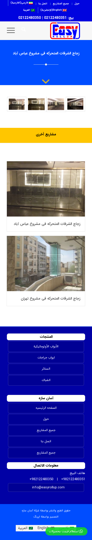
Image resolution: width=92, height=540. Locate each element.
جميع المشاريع (61, 4)
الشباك (46, 380)
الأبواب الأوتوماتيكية (46, 346)
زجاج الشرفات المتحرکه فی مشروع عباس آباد (47, 224)
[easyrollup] (52, 31)
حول (76, 4)
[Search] (23, 31)
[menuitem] (77, 4)
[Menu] (12, 31)
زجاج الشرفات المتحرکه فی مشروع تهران (50, 298)
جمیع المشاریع (46, 452)
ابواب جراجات (46, 357)
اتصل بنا (42, 4)
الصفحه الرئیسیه (46, 407)
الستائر (46, 368)
